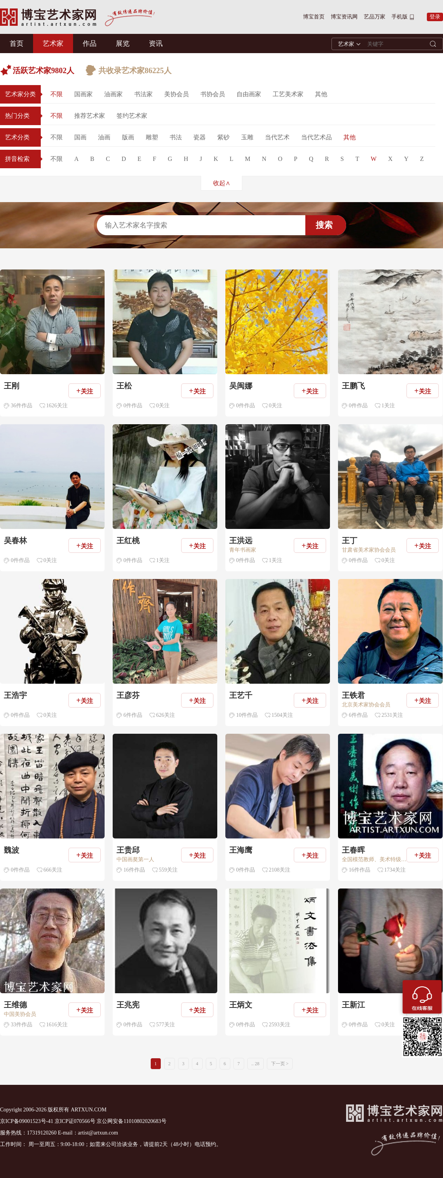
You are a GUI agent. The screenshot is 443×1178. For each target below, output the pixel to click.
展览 (123, 43)
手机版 (399, 17)
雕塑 (152, 137)
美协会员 (176, 94)
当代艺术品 (316, 137)
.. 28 (255, 1063)
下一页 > (280, 1063)
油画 (104, 137)
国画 (80, 137)
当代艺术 (277, 137)
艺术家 (53, 43)
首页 (16, 43)
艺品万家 (374, 17)
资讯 (156, 43)
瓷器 (199, 137)
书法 (176, 137)
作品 (90, 43)
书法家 (143, 94)
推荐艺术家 (89, 115)
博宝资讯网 (344, 17)
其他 (321, 94)
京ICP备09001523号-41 (26, 1121)
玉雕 (247, 137)
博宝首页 (314, 17)
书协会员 (212, 94)
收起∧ (221, 183)
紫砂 (223, 137)
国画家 (83, 94)
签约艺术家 (132, 115)
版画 (128, 137)
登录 (435, 17)
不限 (56, 94)
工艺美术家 (288, 94)
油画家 (113, 94)
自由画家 (248, 94)
